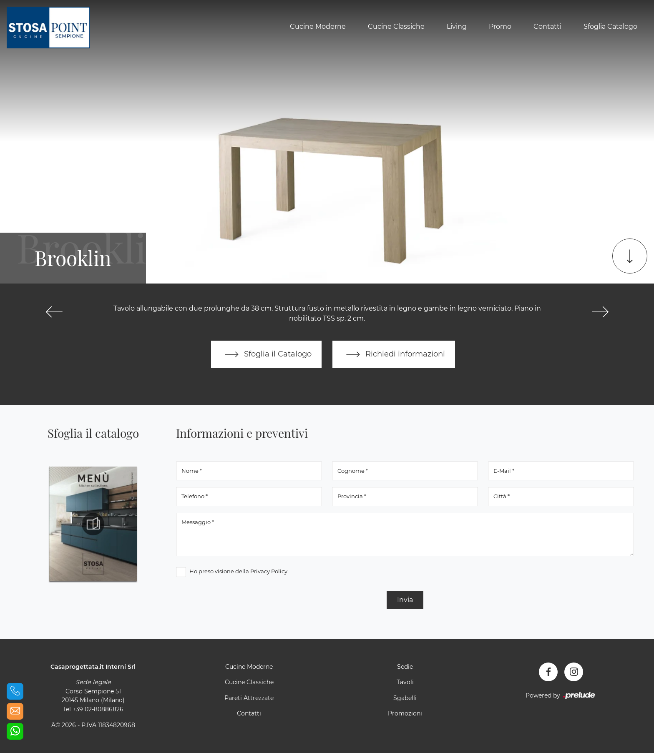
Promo (500, 26)
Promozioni (405, 713)
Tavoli (405, 682)
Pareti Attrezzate (249, 698)
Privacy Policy (268, 571)
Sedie (405, 666)
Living (457, 26)
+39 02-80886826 (98, 709)
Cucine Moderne (318, 26)
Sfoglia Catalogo (610, 26)
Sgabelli (405, 698)
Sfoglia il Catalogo (266, 354)
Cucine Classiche (396, 26)
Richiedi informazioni (393, 354)
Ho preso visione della (238, 571)
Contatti (547, 26)
